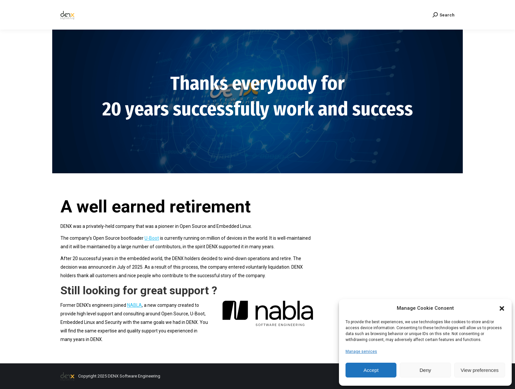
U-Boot (152, 238)
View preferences (480, 370)
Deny (425, 370)
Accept (371, 370)
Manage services (361, 351)
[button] (502, 308)
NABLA (134, 305)
